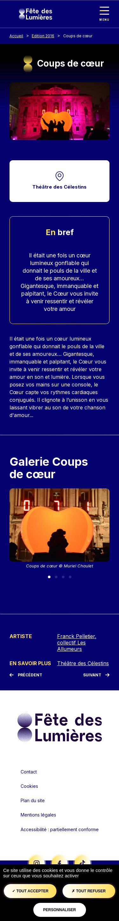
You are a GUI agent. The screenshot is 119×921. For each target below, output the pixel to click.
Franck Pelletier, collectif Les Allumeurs (76, 642)
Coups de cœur (77, 35)
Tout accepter (30, 891)
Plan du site (33, 800)
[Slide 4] (70, 577)
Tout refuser (88, 891)
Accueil (16, 35)
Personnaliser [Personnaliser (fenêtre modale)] (59, 910)
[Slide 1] (49, 577)
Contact (29, 771)
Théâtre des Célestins (59, 187)
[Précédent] (26, 675)
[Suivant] (96, 675)
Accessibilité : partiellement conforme (60, 829)
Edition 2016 (43, 35)
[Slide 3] (63, 577)
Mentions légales (38, 814)
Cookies (29, 786)
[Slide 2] (56, 577)
